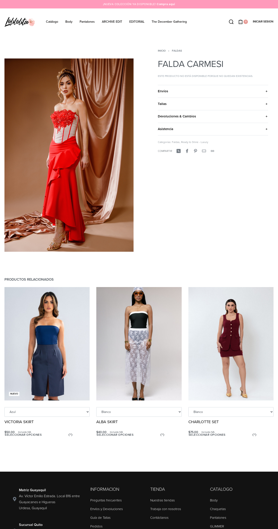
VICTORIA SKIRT (19, 421)
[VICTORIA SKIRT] (47, 343)
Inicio (162, 50)
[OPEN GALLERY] (69, 155)
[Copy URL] (212, 151)
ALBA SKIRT (107, 422)
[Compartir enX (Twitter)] (179, 151)
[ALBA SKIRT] (139, 343)
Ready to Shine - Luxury (194, 142)
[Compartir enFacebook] (187, 151)
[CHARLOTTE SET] (230, 344)
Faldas (177, 50)
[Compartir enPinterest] (196, 151)
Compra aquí (166, 4)
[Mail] (204, 151)
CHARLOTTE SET (203, 422)
